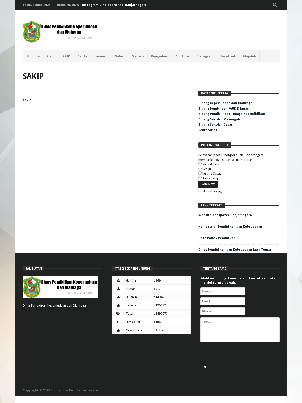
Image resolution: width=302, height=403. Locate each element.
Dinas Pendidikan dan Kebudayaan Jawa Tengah (235, 249)
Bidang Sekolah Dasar (215, 124)
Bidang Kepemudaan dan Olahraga (225, 103)
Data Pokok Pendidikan (217, 238)
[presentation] (237, 353)
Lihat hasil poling (210, 191)
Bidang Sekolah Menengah (219, 119)
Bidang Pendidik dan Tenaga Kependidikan (231, 114)
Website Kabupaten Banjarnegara (225, 215)
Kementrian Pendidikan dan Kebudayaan (230, 226)
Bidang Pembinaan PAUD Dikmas (223, 108)
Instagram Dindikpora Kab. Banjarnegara (114, 5)
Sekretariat (207, 130)
